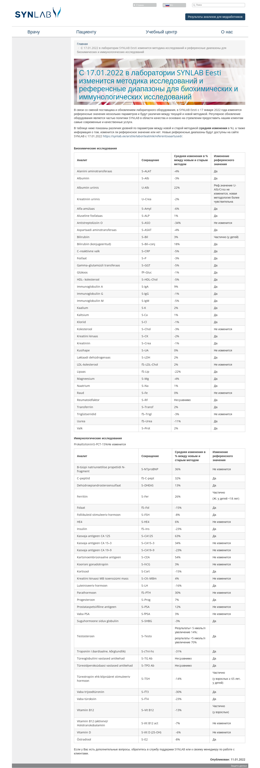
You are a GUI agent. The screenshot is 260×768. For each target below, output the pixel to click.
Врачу (33, 32)
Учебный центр (161, 32)
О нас (227, 32)
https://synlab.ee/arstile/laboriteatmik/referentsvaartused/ (142, 136)
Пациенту (86, 32)
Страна (138, 4)
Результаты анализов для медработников (215, 17)
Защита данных (239, 765)
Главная (82, 44)
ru (168, 4)
